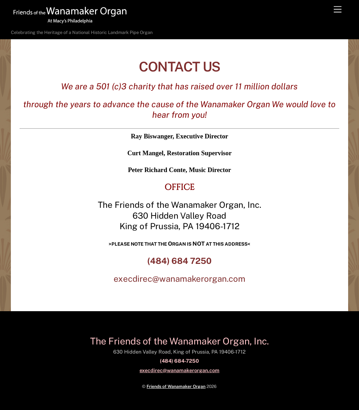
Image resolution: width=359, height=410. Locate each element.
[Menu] (338, 9)
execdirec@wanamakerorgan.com (179, 278)
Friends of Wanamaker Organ (176, 386)
